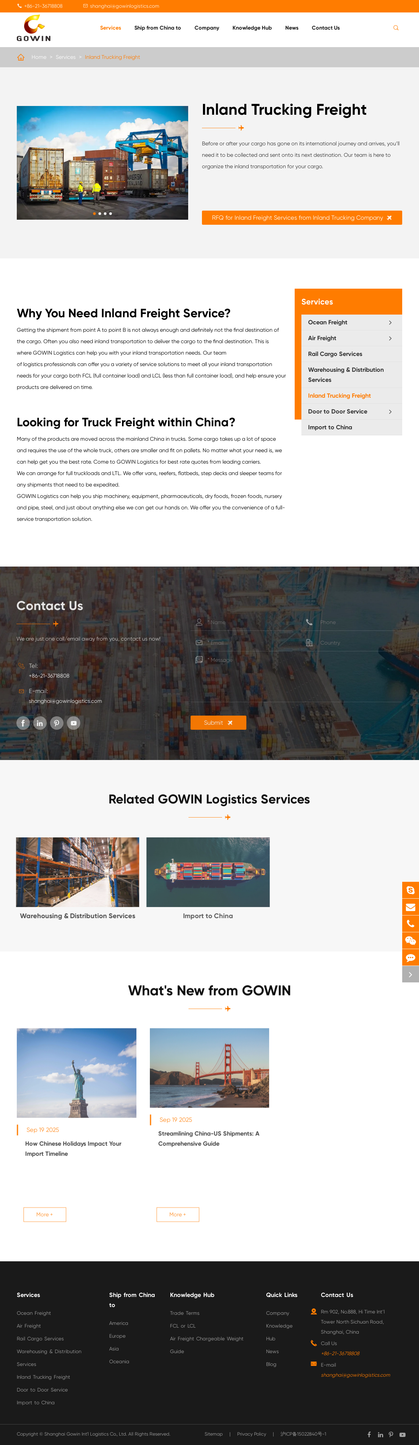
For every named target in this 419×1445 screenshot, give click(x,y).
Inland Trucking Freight (112, 57)
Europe (117, 1336)
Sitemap (214, 1434)
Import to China (330, 427)
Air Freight (322, 338)
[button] (94, 213)
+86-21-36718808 (43, 6)
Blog (271, 1364)
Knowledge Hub (252, 28)
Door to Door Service (337, 411)
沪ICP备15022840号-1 (303, 1434)
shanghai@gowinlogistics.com (124, 6)
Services (110, 28)
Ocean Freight (327, 322)
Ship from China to (157, 28)
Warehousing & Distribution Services (346, 375)
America (118, 1323)
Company (207, 28)
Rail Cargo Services (335, 354)
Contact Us (326, 28)
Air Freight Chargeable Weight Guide (207, 1345)
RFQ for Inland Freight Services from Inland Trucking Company (304, 217)
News (291, 28)
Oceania (119, 1362)
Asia (114, 1349)
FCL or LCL (183, 1326)
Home (39, 57)
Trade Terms (185, 1313)
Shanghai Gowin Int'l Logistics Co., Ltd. (85, 1434)
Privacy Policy (251, 1434)
